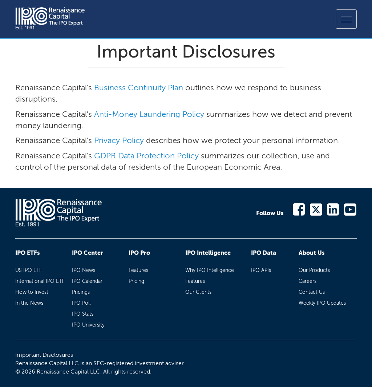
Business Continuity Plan (138, 87)
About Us (312, 252)
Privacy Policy (119, 140)
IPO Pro (139, 252)
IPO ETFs (27, 252)
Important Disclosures (44, 354)
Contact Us (312, 292)
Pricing (136, 281)
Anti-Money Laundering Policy (149, 114)
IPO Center (87, 252)
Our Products (314, 270)
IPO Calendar (87, 281)
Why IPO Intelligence (209, 270)
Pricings (81, 292)
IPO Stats (82, 314)
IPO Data (263, 252)
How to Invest (31, 292)
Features (138, 270)
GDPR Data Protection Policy (146, 156)
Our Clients (198, 292)
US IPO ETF (28, 270)
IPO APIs (261, 270)
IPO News (83, 270)
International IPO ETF (39, 281)
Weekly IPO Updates (322, 303)
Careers (307, 281)
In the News (29, 303)
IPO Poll (81, 303)
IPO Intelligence (208, 252)
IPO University (88, 325)
